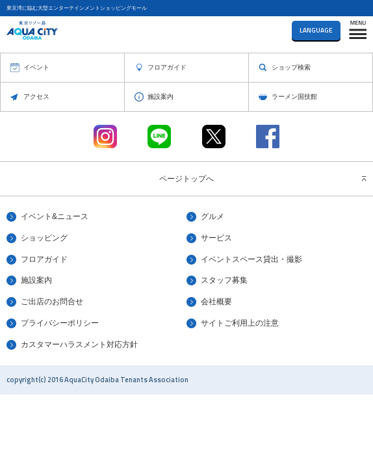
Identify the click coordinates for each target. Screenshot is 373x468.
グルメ (212, 216)
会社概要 (216, 301)
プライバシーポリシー (60, 323)
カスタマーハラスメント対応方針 (79, 344)
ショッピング (44, 237)
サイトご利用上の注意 (240, 323)
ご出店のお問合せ (52, 301)
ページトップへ (186, 178)
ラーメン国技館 (294, 96)
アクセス (36, 96)
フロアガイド (167, 67)
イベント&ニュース (54, 216)
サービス (216, 237)
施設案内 (161, 96)
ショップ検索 (291, 67)
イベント (36, 67)
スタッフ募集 (224, 280)
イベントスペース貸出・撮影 (251, 259)
